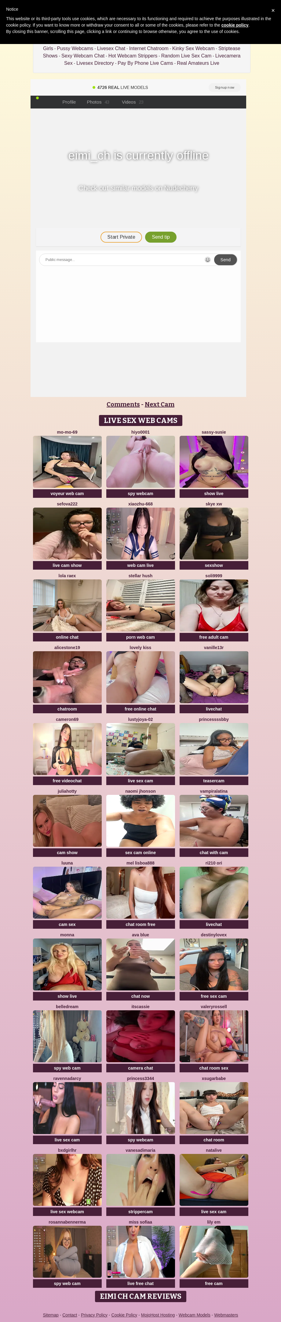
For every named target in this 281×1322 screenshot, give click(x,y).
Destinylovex (214, 934)
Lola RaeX (67, 575)
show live (213, 493)
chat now (140, 996)
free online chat (140, 709)
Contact (69, 1315)
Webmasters (226, 1315)
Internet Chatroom (149, 48)
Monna (67, 934)
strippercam (140, 1211)
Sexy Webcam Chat (82, 55)
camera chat (140, 1068)
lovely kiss (140, 647)
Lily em (214, 1222)
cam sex (67, 924)
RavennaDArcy (67, 1078)
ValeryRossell (214, 1006)
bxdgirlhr (67, 1150)
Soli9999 (213, 575)
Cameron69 (67, 719)
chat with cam (214, 852)
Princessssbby (214, 719)
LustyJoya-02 (140, 719)
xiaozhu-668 (140, 503)
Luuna (67, 863)
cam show (67, 852)
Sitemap (50, 1315)
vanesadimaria (140, 1150)
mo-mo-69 (67, 432)
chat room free (140, 924)
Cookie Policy (124, 1315)
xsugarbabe (214, 1078)
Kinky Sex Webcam (193, 48)
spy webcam (140, 493)
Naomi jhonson (140, 791)
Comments (123, 404)
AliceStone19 (67, 647)
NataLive (214, 1150)
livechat (214, 709)
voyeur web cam (67, 493)
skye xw (214, 503)
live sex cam (140, 780)
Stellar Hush (141, 575)
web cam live (140, 565)
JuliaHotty (67, 791)
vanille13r (214, 647)
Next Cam (159, 404)
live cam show (67, 565)
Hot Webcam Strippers (133, 55)
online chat (67, 637)
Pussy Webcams (75, 48)
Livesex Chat (111, 48)
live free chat (140, 1283)
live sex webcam (67, 1211)
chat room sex (213, 1068)
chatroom (67, 709)
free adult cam (213, 637)
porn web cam (140, 637)
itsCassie (140, 1006)
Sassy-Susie (214, 432)
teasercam (213, 780)
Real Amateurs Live (198, 63)
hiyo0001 (140, 432)
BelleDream (67, 1006)
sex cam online (140, 852)
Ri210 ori (214, 863)
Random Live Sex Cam (186, 55)
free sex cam (214, 996)
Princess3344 (140, 1078)
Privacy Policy (94, 1315)
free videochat (67, 780)
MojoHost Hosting (158, 1315)
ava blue (140, 934)
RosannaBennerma (67, 1222)
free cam (214, 1283)
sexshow (214, 565)
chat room (213, 1139)
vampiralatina (214, 791)
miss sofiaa (140, 1222)
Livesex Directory (95, 63)
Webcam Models (194, 1315)
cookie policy (235, 25)
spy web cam (67, 1068)
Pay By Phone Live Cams (145, 63)
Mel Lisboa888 (140, 863)
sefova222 (67, 503)
